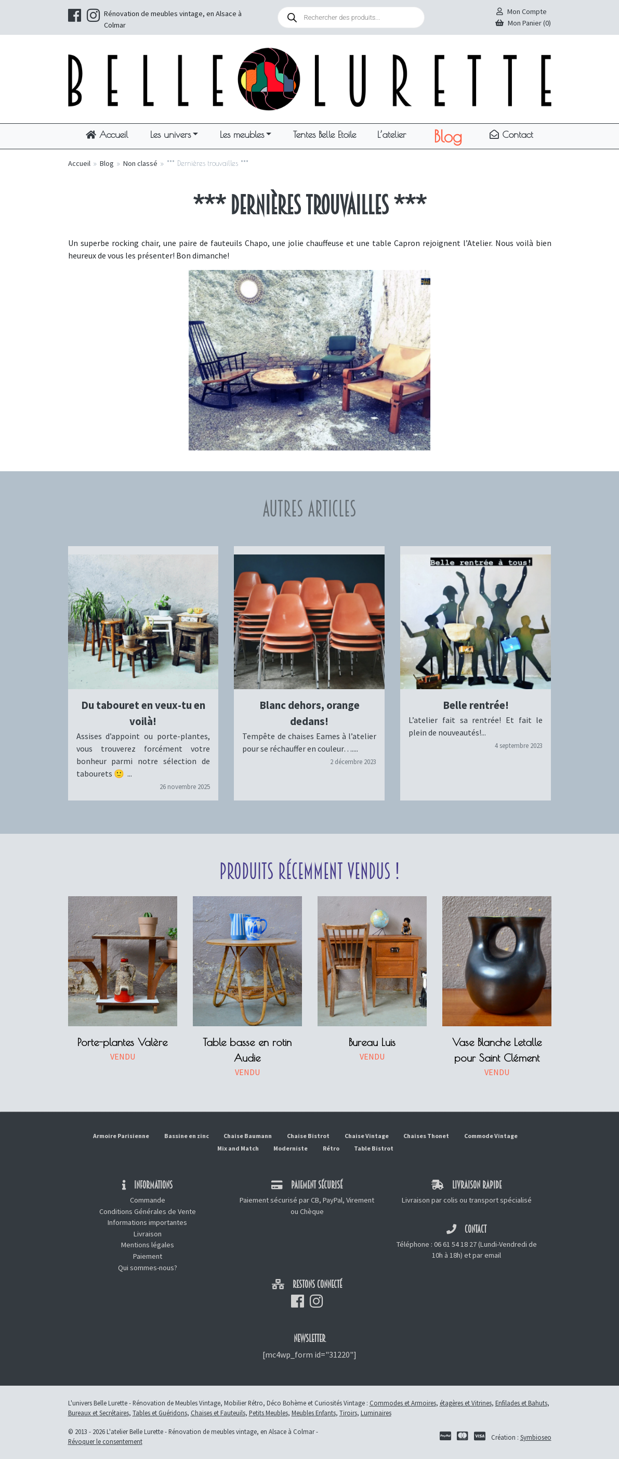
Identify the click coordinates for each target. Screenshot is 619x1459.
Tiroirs (348, 1413)
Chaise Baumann (247, 1136)
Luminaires (376, 1413)
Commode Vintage (491, 1136)
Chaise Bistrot (308, 1136)
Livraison (148, 1233)
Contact (511, 134)
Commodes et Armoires (403, 1403)
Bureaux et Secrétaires (98, 1413)
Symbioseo (535, 1437)
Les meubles (242, 134)
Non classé (140, 163)
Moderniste (290, 1148)
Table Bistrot (373, 1148)
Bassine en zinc (186, 1136)
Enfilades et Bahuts (521, 1403)
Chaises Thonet (426, 1136)
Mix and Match (238, 1148)
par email (486, 1255)
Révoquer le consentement (105, 1441)
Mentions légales (147, 1244)
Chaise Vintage (367, 1136)
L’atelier (391, 134)
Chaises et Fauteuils (218, 1413)
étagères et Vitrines (466, 1403)
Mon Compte (521, 11)
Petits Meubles (268, 1413)
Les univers (170, 134)
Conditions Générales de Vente (147, 1211)
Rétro (331, 1148)
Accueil (107, 134)
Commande (147, 1200)
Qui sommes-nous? (147, 1267)
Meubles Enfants (314, 1413)
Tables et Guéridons (160, 1413)
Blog (447, 136)
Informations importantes (147, 1222)
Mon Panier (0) (523, 23)
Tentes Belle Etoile (324, 134)
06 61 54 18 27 (455, 1244)
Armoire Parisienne (121, 1136)
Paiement (147, 1256)
